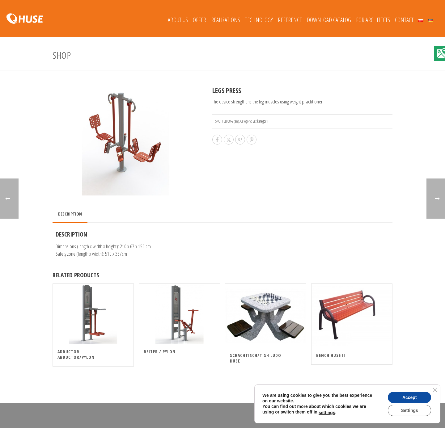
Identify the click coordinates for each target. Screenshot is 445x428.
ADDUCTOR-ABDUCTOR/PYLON (76, 354)
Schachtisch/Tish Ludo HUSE (255, 358)
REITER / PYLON (160, 352)
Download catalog (329, 20)
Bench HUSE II (330, 355)
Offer (199, 20)
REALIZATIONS (225, 20)
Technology (259, 20)
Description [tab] (70, 214)
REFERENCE (290, 20)
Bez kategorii (260, 121)
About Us (178, 20)
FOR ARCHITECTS (373, 20)
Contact (404, 20)
